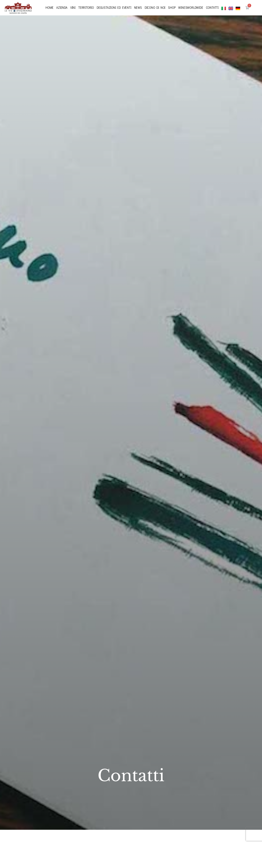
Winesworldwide (190, 7)
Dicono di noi (155, 7)
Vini (73, 7)
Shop (171, 7)
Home (49, 7)
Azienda (62, 7)
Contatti (212, 7)
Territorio (86, 7)
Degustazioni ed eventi (114, 7)
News (138, 7)
